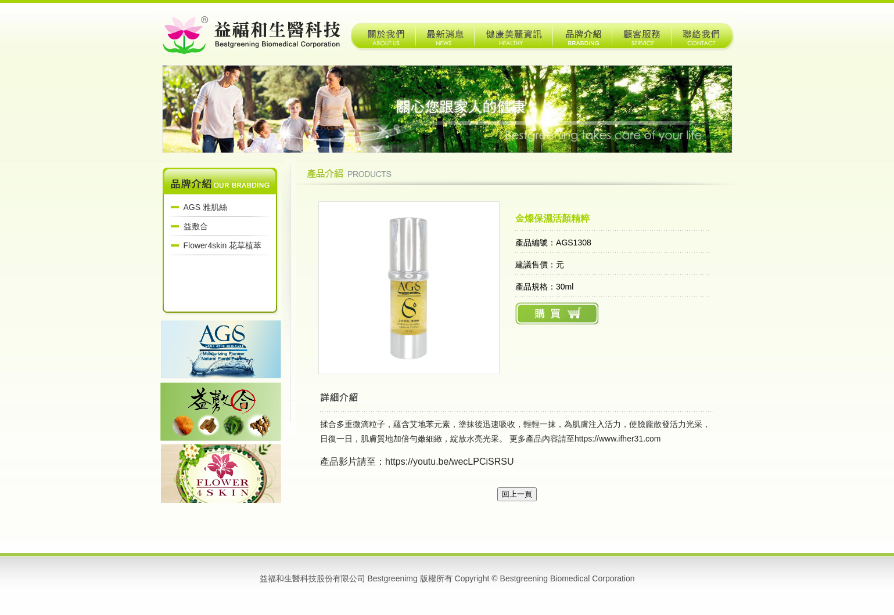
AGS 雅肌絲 (205, 207)
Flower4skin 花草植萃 (223, 245)
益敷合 (196, 226)
